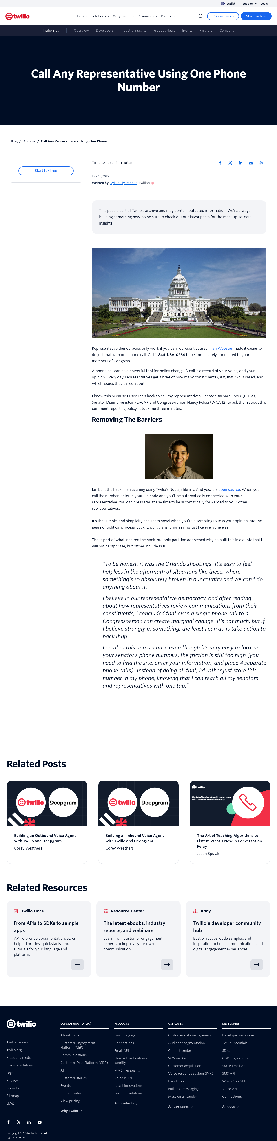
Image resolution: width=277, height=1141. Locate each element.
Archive (29, 141)
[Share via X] (231, 162)
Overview (81, 30)
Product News (164, 30)
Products (79, 16)
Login (266, 3)
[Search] (200, 16)
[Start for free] (256, 16)
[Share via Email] (252, 163)
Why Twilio (123, 16)
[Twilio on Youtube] (41, 1122)
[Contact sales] (223, 16)
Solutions (100, 16)
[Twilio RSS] (262, 162)
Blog (14, 141)
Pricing (168, 16)
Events (187, 30)
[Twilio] (17, 16)
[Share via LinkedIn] (242, 162)
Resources (147, 16)
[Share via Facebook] (221, 163)
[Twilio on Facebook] (10, 1122)
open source (229, 489)
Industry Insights (133, 30)
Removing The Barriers (127, 419)
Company (226, 30)
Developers (104, 30)
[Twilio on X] (20, 1122)
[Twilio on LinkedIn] (30, 1122)
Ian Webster (222, 348)
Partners (205, 30)
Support (250, 3)
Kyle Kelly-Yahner (123, 183)
